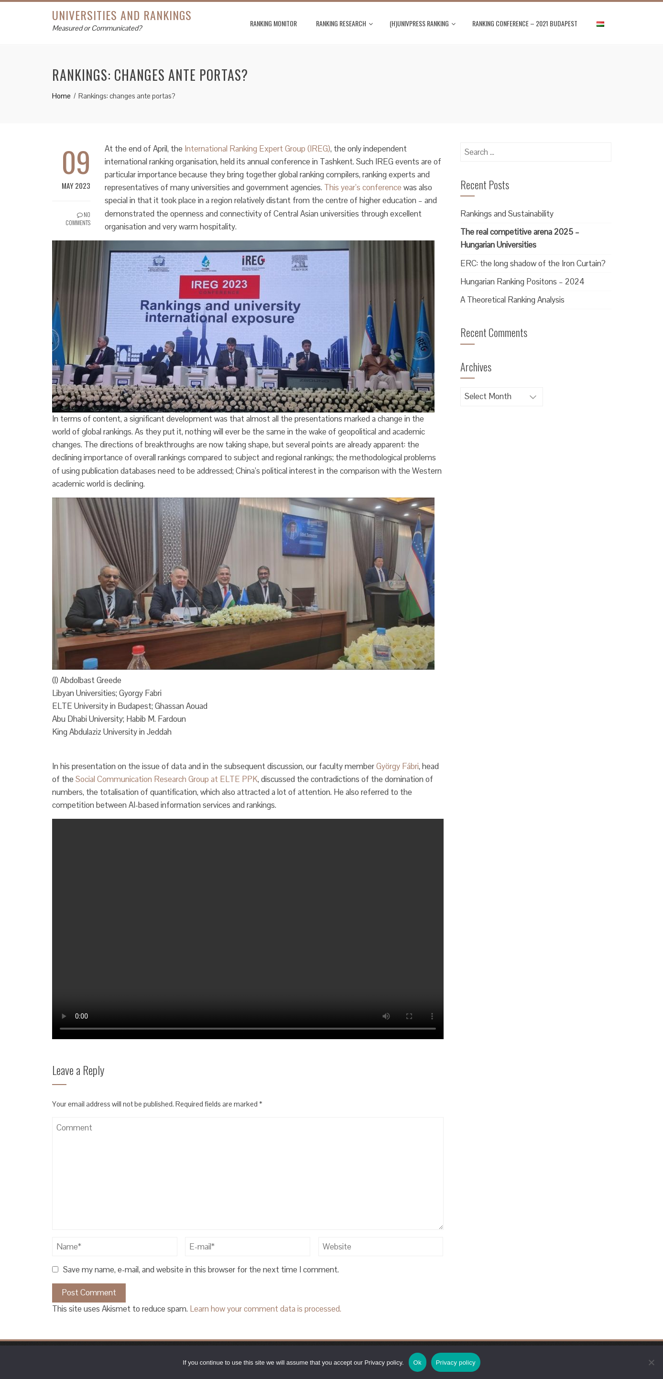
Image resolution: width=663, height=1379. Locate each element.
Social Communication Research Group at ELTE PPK (167, 779)
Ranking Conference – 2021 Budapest (524, 23)
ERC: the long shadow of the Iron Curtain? (533, 263)
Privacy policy (456, 1362)
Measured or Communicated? (96, 28)
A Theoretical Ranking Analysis (512, 299)
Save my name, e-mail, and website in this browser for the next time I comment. (201, 1269)
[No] (651, 1362)
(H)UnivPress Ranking (423, 23)
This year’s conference (363, 187)
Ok (417, 1362)
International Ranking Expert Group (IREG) (257, 148)
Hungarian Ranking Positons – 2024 (522, 281)
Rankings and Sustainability (507, 213)
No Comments (77, 218)
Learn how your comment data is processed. (265, 1308)
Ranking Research (344, 23)
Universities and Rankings (122, 14)
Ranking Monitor (273, 23)
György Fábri (397, 766)
